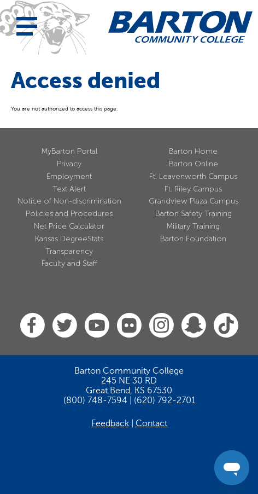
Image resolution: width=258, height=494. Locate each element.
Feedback (110, 423)
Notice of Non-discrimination (69, 201)
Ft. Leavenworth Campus (193, 176)
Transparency (69, 251)
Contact (151, 423)
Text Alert (69, 189)
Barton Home (193, 151)
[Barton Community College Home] (180, 27)
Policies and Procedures (69, 213)
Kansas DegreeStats (69, 238)
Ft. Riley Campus (193, 189)
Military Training (193, 226)
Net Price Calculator (69, 226)
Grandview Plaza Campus (193, 201)
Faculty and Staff (69, 263)
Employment (69, 176)
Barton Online (193, 163)
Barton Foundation (193, 238)
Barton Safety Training (193, 213)
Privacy (69, 163)
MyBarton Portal (69, 151)
